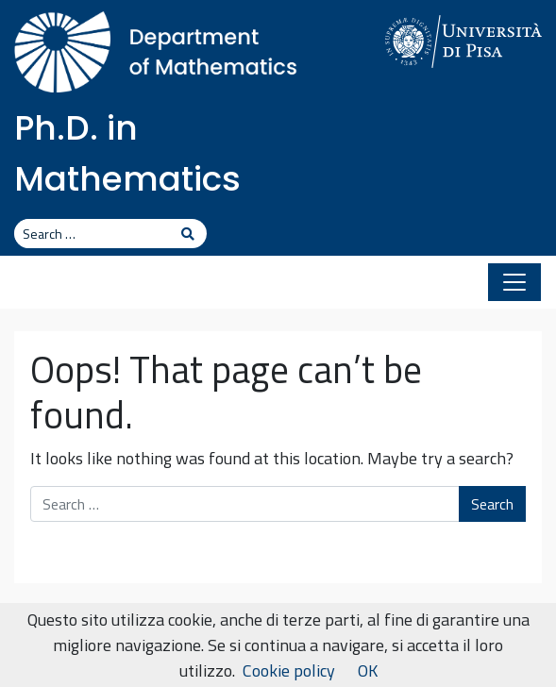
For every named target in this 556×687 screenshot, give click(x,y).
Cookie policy (289, 670)
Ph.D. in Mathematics (127, 153)
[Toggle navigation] (514, 282)
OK (368, 670)
